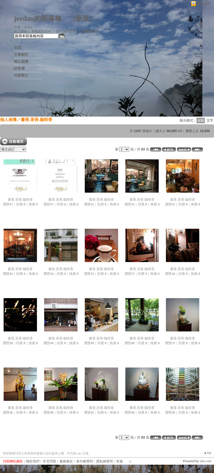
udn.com (205, 461)
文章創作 (21, 54)
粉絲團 (12, 469)
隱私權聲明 (104, 461)
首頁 (17, 48)
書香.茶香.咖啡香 (36, 119)
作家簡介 (21, 75)
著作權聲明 (84, 461)
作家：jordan (23, 27)
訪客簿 (19, 68)
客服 (119, 461)
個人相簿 (21, 61)
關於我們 (32, 461)
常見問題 (49, 461)
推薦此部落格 (41, 31)
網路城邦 (204, 4)
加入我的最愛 (66, 31)
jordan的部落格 (38, 18)
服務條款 (66, 461)
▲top (207, 453)
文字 (209, 120)
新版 (82, 18)
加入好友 (20, 31)
